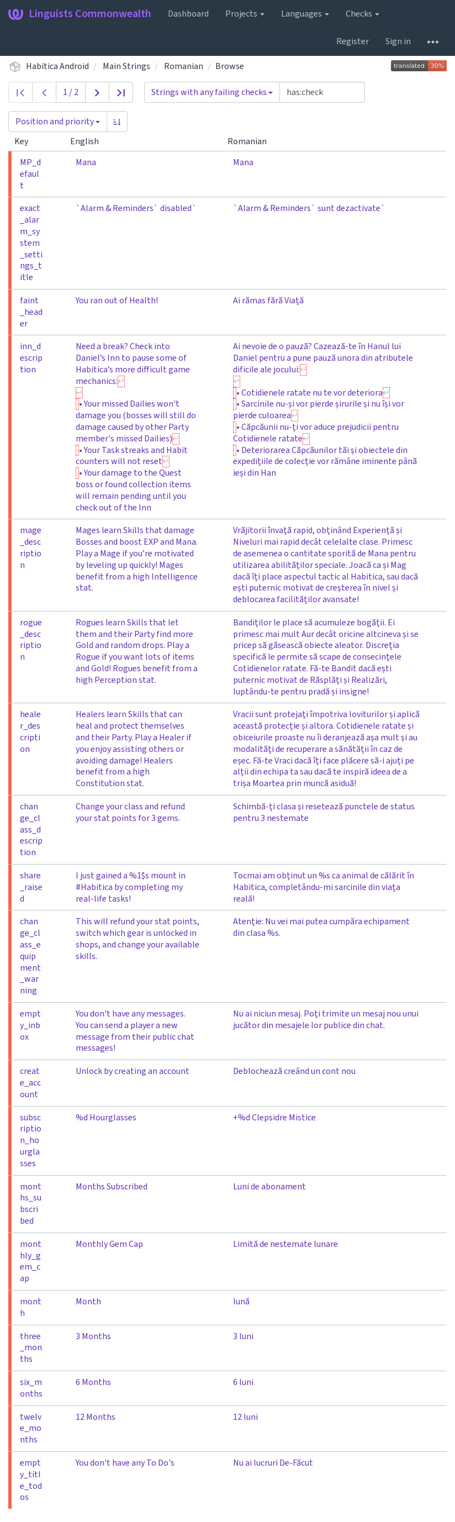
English (89, 141)
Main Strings (126, 66)
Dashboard (188, 14)
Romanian (183, 66)
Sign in (398, 41)
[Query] (322, 92)
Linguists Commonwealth (79, 14)
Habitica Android (57, 66)
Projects (244, 14)
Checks (362, 14)
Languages (305, 14)
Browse (229, 66)
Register (352, 41)
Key (25, 141)
